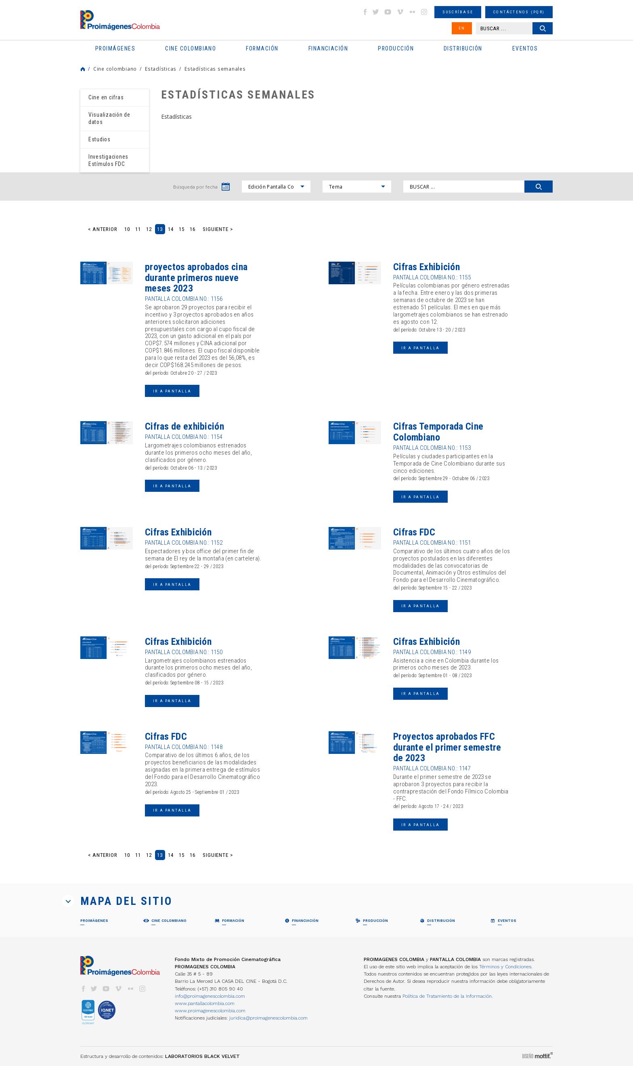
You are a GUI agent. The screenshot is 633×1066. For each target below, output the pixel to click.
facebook (365, 12)
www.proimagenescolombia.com (210, 1011)
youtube (388, 12)
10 (127, 229)
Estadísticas (160, 68)
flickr (412, 12)
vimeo (400, 12)
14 (171, 229)
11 (138, 229)
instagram (424, 12)
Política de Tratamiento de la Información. (447, 996)
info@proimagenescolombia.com (210, 996)
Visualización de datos (109, 118)
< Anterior (102, 229)
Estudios (99, 139)
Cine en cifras (106, 97)
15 (181, 229)
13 (160, 229)
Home (82, 69)
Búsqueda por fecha (195, 187)
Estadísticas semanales (214, 68)
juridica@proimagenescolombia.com (268, 1018)
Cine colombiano (115, 68)
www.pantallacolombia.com (205, 1003)
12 (149, 229)
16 (192, 229)
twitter (376, 12)
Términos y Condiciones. (505, 966)
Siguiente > (218, 229)
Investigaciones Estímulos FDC (108, 160)
